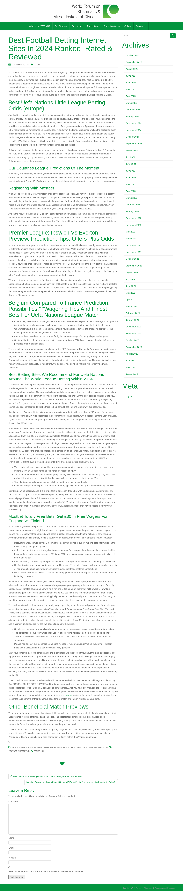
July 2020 (130, 360)
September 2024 (134, 143)
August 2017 (132, 374)
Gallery (127, 26)
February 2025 (133, 109)
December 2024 (133, 123)
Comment (13, 801)
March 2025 (131, 103)
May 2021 (130, 293)
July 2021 (130, 279)
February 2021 (133, 313)
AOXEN (37, 65)
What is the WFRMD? (39, 26)
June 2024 (131, 164)
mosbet (68, 695)
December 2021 (133, 245)
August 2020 (132, 354)
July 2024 (130, 157)
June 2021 (131, 286)
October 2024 (132, 136)
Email (11, 848)
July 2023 (130, 170)
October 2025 (132, 55)
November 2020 (133, 333)
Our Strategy (61, 26)
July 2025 (130, 76)
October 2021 (132, 259)
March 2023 (131, 198)
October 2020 (132, 340)
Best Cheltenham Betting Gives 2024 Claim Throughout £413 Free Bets (46, 776)
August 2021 (132, 272)
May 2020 (130, 367)
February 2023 (133, 204)
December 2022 (133, 218)
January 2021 (132, 320)
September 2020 (134, 347)
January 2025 (132, 116)
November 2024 (133, 130)
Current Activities (111, 26)
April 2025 (131, 96)
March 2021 (131, 306)
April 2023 (131, 191)
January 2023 (132, 211)
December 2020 (133, 326)
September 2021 (134, 265)
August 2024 (132, 150)
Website (12, 857)
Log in (129, 396)
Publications (93, 26)
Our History (77, 26)
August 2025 (132, 69)
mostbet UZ (23, 751)
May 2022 (130, 231)
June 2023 (131, 177)
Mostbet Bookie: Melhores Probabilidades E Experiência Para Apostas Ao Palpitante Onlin (71, 782)
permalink (39, 751)
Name (11, 838)
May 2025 (130, 89)
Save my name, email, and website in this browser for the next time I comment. (46, 871)
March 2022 (131, 238)
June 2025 (131, 82)
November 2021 (133, 252)
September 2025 (134, 62)
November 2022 (133, 225)
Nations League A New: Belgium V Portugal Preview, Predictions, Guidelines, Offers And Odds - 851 (60, 747)
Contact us (141, 26)
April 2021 (131, 299)
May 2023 (130, 184)
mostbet (12, 751)
